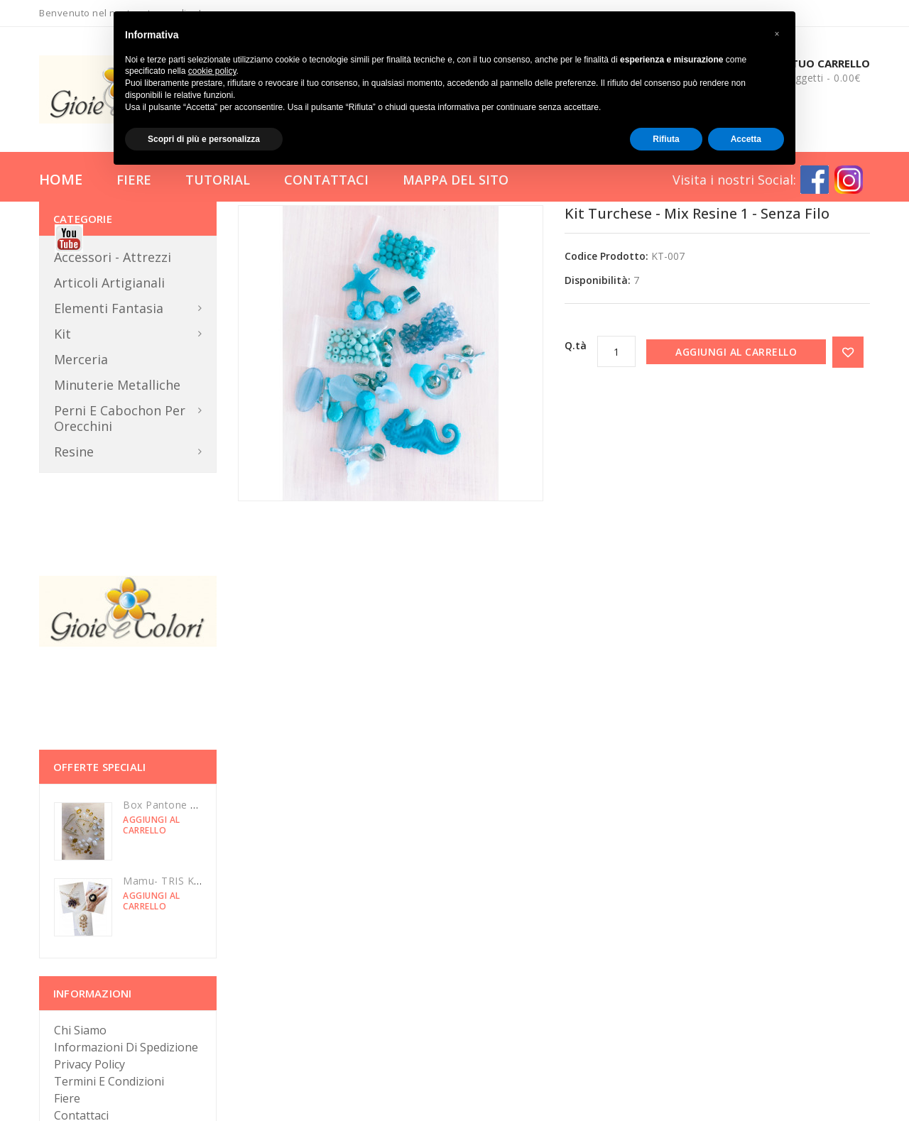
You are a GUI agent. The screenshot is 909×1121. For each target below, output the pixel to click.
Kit (62, 333)
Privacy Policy (89, 1064)
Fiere (133, 179)
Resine (74, 451)
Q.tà (576, 345)
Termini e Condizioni (109, 1081)
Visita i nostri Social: (734, 179)
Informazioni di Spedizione (126, 1047)
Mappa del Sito (455, 179)
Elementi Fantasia (108, 308)
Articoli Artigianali (109, 282)
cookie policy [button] (212, 71)
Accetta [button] (746, 139)
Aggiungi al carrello (736, 352)
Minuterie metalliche (117, 384)
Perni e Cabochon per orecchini (119, 418)
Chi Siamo (80, 1030)
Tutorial (217, 179)
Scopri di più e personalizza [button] (204, 139)
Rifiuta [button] (666, 139)
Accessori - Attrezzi (112, 257)
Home (60, 179)
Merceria (81, 359)
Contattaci (326, 179)
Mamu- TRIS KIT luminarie (187, 880)
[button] (777, 34)
